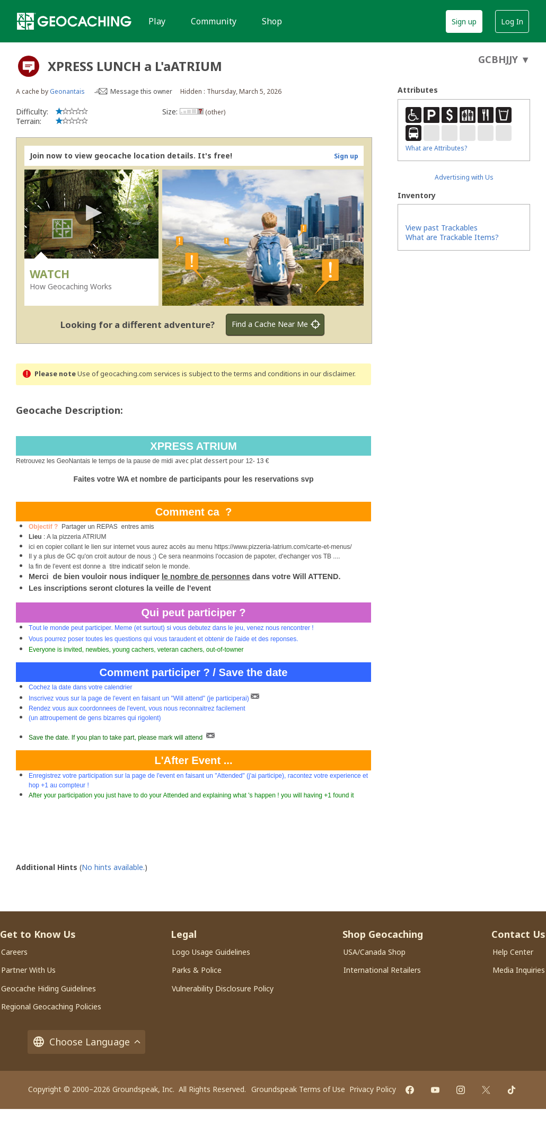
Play (156, 21)
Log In (512, 21)
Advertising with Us (464, 177)
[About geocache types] (28, 66)
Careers (14, 952)
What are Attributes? (436, 148)
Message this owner (141, 91)
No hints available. (113, 867)
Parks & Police (197, 970)
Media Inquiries (518, 970)
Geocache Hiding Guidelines (48, 988)
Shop (272, 21)
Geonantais (67, 91)
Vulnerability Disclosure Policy (223, 988)
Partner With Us (28, 970)
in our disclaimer (328, 373)
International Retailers (382, 970)
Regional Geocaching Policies (51, 1006)
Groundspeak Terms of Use (298, 1089)
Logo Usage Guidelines (211, 952)
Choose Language (86, 1042)
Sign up (464, 21)
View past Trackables (442, 228)
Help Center (512, 952)
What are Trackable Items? (452, 237)
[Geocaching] (74, 21)
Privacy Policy (372, 1089)
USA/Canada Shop (375, 952)
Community (213, 21)
